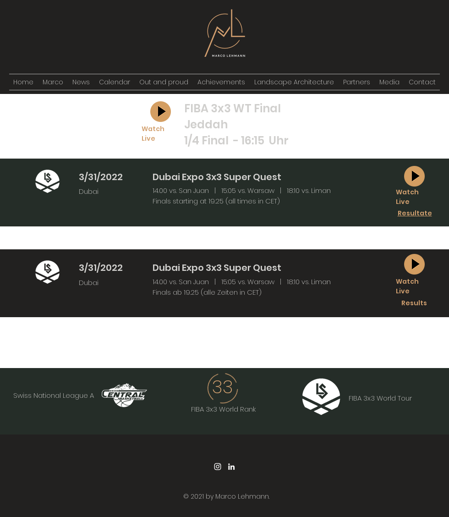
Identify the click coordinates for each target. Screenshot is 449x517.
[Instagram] (217, 466)
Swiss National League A (53, 395)
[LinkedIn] (231, 466)
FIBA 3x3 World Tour (380, 398)
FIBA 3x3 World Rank (223, 409)
